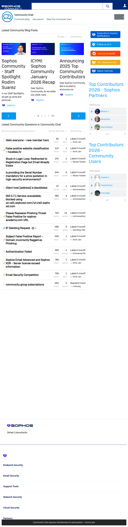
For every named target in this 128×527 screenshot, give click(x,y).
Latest (77, 138)
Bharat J (105, 111)
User (124, 5)
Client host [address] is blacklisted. (27, 187)
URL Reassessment (104, 62)
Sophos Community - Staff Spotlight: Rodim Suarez (13, 74)
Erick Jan (77, 142)
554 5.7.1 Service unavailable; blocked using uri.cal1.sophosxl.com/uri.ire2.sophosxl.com (28, 201)
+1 (35, 228)
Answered (4, 227)
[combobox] (67, 6)
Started (77, 282)
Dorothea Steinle (80, 230)
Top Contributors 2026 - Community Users (106, 153)
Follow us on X (101, 44)
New (119, 17)
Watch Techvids (102, 71)
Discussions (38, 19)
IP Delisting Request (18, 228)
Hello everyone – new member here (27, 140)
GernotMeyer (107, 127)
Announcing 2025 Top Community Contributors (72, 69)
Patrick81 (105, 193)
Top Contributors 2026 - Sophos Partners (106, 89)
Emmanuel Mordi (80, 253)
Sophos (11, 105)
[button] (108, 6)
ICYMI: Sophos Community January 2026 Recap (43, 71)
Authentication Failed (19, 251)
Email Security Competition (22, 275)
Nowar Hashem (80, 162)
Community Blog (21, 19)
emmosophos (79, 189)
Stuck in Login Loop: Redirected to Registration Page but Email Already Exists (27, 162)
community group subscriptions (25, 284)
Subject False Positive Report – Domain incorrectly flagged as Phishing (24, 240)
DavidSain (105, 119)
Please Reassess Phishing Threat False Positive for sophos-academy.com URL (26, 216)
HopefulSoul (106, 185)
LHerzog (77, 286)
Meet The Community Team (59, 19)
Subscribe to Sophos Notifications (105, 34)
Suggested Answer (4, 149)
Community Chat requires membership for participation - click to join (64, 522)
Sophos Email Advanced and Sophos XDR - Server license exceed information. (28, 263)
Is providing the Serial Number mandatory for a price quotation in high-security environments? (26, 176)
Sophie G (105, 177)
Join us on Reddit (103, 54)
